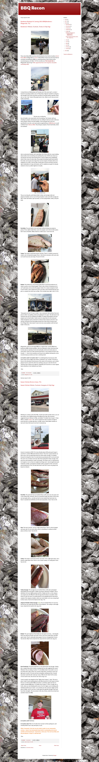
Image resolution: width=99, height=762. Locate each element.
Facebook (35, 26)
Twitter (41, 26)
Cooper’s (30, 419)
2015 (66, 50)
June (67, 41)
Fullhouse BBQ (31, 124)
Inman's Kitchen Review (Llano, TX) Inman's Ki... (72, 37)
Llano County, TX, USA (29, 741)
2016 (66, 23)
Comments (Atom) (29, 747)
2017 (66, 21)
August (67, 31)
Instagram (44, 385)
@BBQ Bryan (52, 123)
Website (30, 26)
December (68, 24)
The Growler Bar (49, 61)
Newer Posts (23, 745)
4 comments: (28, 740)
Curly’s (35, 57)
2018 (66, 19)
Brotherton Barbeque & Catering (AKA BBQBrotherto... (70, 34)
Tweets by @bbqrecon (68, 54)
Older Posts (56, 745)
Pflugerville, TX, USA (28, 374)
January (67, 48)
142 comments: (29, 372)
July (67, 39)
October (67, 27)
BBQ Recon (33, 8)
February (68, 46)
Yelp (46, 26)
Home (40, 745)
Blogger (54, 755)
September (68, 29)
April (67, 45)
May (67, 43)
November (68, 26)
